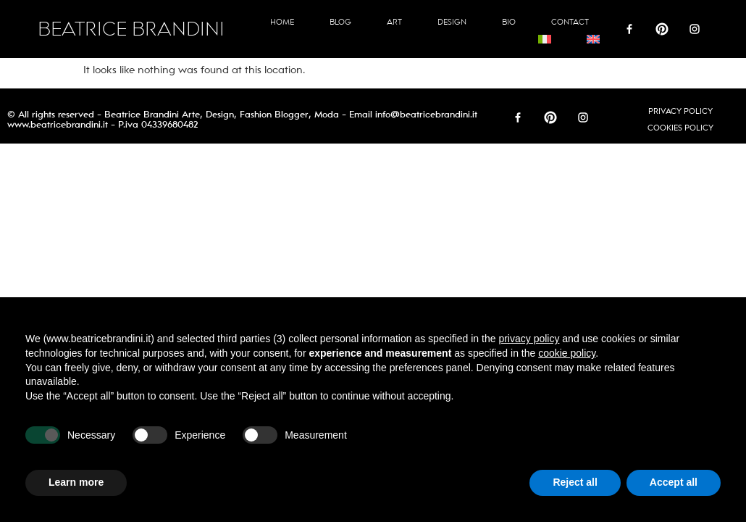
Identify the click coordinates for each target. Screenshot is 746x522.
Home (282, 21)
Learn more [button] (76, 482)
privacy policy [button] (528, 338)
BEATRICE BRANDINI (131, 29)
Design (451, 21)
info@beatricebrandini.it (426, 114)
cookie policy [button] (566, 353)
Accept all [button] (673, 482)
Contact (570, 21)
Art (394, 21)
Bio (509, 21)
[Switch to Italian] (544, 39)
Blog (340, 21)
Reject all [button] (575, 482)
